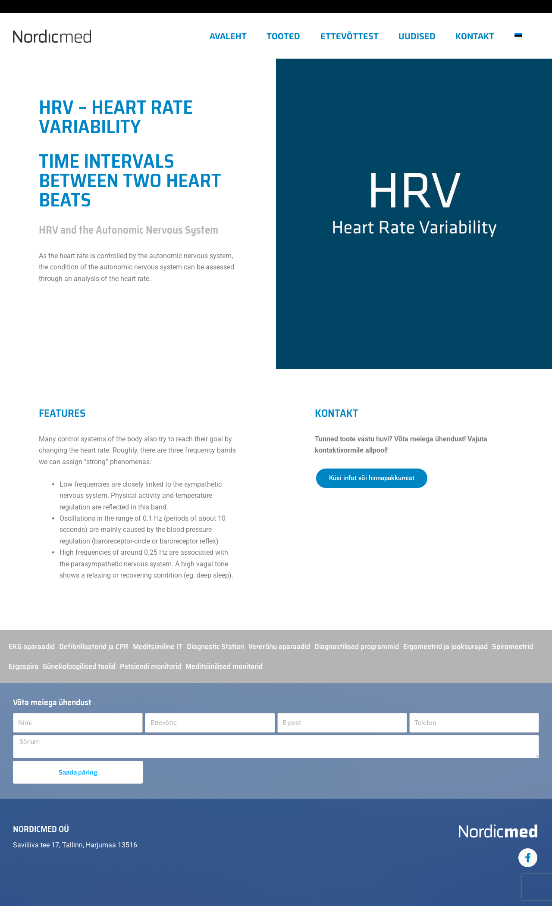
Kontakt (474, 36)
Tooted (283, 36)
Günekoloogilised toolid (79, 666)
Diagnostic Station (215, 646)
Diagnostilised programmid (356, 646)
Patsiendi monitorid (150, 666)
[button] (522, 36)
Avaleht (228, 36)
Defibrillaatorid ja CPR (94, 646)
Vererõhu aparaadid (279, 646)
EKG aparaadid (32, 646)
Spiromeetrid (512, 646)
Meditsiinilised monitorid (224, 666)
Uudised (417, 36)
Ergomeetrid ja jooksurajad (445, 646)
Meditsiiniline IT (157, 646)
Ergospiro (23, 666)
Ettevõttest (349, 36)
